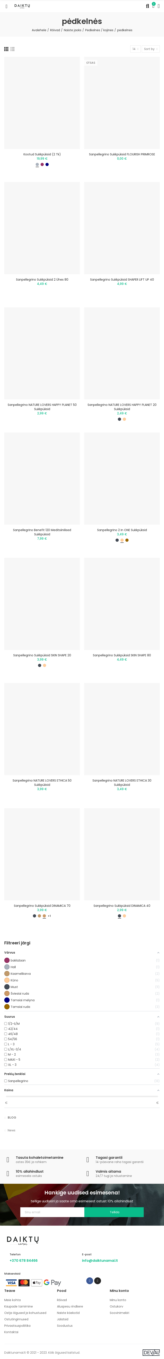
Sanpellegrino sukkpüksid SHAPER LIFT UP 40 (122, 279)
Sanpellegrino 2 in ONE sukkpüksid (122, 530)
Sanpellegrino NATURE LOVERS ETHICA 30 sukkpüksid (121, 782)
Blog (12, 1117)
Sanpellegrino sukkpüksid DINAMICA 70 (42, 906)
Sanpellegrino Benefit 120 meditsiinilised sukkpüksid (42, 532)
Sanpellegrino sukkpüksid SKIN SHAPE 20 (42, 655)
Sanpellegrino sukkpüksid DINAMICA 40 (122, 906)
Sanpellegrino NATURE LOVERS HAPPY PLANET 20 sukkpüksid (122, 407)
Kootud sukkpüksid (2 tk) (42, 154)
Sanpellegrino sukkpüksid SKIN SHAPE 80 (122, 655)
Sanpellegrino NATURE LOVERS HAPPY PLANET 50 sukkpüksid (42, 407)
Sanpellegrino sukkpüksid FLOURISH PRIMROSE (122, 154)
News (11, 1130)
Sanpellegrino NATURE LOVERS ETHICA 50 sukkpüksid (42, 782)
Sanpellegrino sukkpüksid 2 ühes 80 (42, 279)
